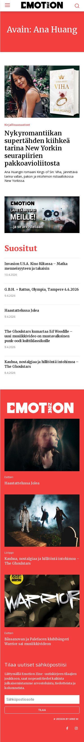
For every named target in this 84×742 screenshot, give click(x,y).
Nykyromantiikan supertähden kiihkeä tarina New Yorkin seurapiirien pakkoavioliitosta (37, 148)
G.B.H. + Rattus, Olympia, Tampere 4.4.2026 (41, 289)
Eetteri (8, 477)
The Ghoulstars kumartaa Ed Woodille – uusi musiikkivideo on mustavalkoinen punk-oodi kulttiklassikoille (38, 336)
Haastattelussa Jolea (21, 310)
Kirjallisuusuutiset (17, 124)
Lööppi (9, 552)
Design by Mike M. (67, 719)
